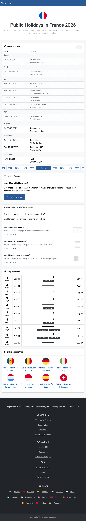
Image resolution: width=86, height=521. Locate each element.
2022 (10, 168)
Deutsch (30, 491)
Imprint (43, 472)
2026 (43, 168)
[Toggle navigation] (82, 3)
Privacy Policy (43, 477)
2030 (77, 168)
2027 (55, 168)
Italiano (15, 497)
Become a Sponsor (43, 434)
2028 (62, 168)
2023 (17, 168)
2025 (32, 168)
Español (45, 491)
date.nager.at (50, 517)
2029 (69, 168)
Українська (58, 503)
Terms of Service (43, 467)
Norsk (44, 497)
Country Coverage (42, 457)
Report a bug (43, 425)
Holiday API (43, 447)
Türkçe (43, 503)
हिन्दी (72, 491)
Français (59, 491)
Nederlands (30, 497)
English (17, 491)
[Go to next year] (79, 47)
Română (29, 503)
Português (71, 497)
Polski (57, 497)
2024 (25, 168)
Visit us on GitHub (43, 420)
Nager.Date (7, 3)
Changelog (42, 452)
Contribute (43, 430)
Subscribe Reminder (14, 197)
